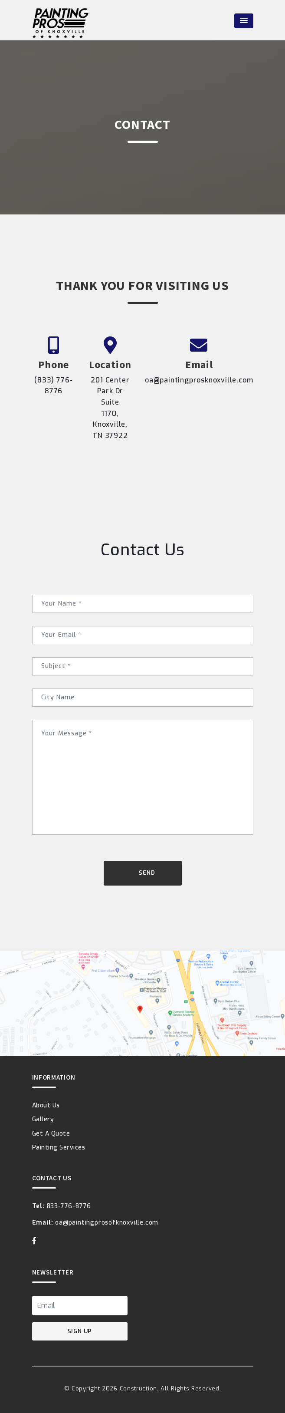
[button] (243, 20)
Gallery (43, 1119)
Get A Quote (51, 1134)
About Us (46, 1105)
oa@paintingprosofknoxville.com (95, 1223)
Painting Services (58, 1147)
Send (147, 872)
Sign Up (80, 1331)
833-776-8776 (62, 1206)
